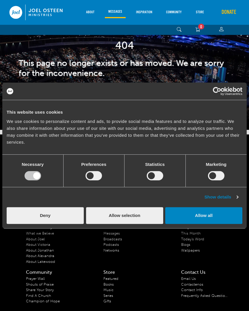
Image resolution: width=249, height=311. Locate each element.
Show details (218, 196)
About (90, 12)
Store (200, 12)
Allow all (204, 215)
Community (174, 12)
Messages (115, 12)
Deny (45, 215)
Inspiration (144, 12)
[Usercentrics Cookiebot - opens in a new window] (217, 91)
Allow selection (124, 215)
